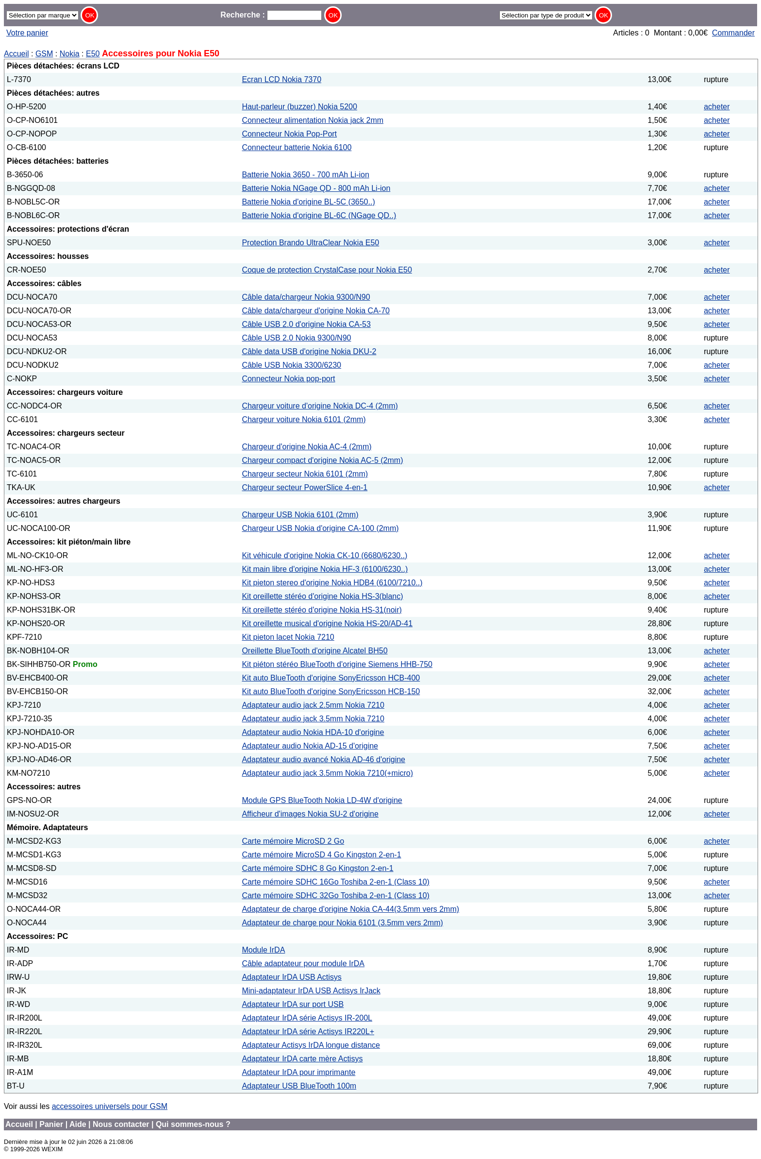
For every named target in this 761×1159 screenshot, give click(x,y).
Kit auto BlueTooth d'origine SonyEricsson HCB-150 (331, 691)
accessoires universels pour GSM (109, 1106)
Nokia (70, 54)
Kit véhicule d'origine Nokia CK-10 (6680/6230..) (324, 555)
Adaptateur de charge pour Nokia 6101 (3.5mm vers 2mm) (342, 923)
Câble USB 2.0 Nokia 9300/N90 (296, 338)
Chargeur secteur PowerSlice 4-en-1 (304, 487)
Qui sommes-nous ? (193, 1124)
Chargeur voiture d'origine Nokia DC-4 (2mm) (319, 406)
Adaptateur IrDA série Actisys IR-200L (307, 1018)
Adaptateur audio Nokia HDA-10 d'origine (313, 732)
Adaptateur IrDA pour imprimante (298, 1072)
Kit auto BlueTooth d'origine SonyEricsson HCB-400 (331, 678)
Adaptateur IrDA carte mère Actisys (302, 1059)
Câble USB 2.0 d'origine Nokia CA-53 (306, 324)
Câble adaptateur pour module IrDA (303, 963)
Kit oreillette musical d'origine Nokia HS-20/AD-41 (327, 623)
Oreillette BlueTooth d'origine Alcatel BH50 (314, 651)
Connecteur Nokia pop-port (288, 379)
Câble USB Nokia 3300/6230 (291, 365)
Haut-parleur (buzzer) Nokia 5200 (299, 106)
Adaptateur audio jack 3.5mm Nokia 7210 (313, 719)
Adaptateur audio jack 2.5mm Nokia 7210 (313, 705)
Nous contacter (121, 1124)
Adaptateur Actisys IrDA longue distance (311, 1045)
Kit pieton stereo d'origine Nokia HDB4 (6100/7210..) (332, 583)
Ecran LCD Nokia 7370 (281, 79)
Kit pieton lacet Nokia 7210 (288, 637)
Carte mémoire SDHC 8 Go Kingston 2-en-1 (317, 868)
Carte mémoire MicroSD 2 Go (293, 841)
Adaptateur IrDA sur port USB (293, 1004)
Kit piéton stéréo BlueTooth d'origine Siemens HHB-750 (337, 664)
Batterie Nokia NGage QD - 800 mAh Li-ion (316, 188)
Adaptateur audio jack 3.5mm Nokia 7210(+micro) (327, 773)
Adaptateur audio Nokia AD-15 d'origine (310, 746)
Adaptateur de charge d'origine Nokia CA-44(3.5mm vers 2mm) (350, 909)
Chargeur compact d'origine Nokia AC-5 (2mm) (322, 460)
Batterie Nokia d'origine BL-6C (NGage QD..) (319, 215)
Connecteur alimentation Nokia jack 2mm (312, 120)
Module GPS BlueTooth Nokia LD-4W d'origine (322, 800)
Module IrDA (263, 950)
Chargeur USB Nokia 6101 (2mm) (300, 515)
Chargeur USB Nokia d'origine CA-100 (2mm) (320, 528)
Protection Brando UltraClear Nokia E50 (310, 243)
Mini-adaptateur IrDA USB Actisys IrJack (311, 991)
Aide (77, 1124)
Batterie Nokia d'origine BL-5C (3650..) (308, 202)
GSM (44, 54)
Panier (51, 1124)
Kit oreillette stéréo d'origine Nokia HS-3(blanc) (322, 596)
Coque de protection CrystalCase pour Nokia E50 (327, 270)
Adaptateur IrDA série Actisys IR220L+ (308, 1031)
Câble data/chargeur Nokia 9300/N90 (306, 297)
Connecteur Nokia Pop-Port (289, 134)
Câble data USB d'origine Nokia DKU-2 (309, 351)
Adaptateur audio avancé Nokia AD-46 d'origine (323, 759)
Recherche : (271, 15)
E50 (92, 54)
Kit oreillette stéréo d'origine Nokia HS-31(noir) (321, 610)
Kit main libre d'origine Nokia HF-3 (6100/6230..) (325, 569)
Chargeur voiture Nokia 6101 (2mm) (303, 419)
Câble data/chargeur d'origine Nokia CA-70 (316, 311)
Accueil (16, 54)
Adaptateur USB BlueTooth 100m (299, 1086)
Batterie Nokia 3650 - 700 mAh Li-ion (305, 174)
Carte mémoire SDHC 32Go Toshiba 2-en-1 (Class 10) (336, 895)
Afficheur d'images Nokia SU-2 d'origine (310, 814)
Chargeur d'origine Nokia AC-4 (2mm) (306, 447)
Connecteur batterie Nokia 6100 (296, 147)
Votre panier (27, 33)
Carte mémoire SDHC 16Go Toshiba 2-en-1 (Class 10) (336, 882)
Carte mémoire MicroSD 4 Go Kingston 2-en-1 (321, 855)
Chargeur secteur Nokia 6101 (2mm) (305, 474)
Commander (733, 33)
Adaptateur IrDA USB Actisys (291, 977)
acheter (716, 106)
